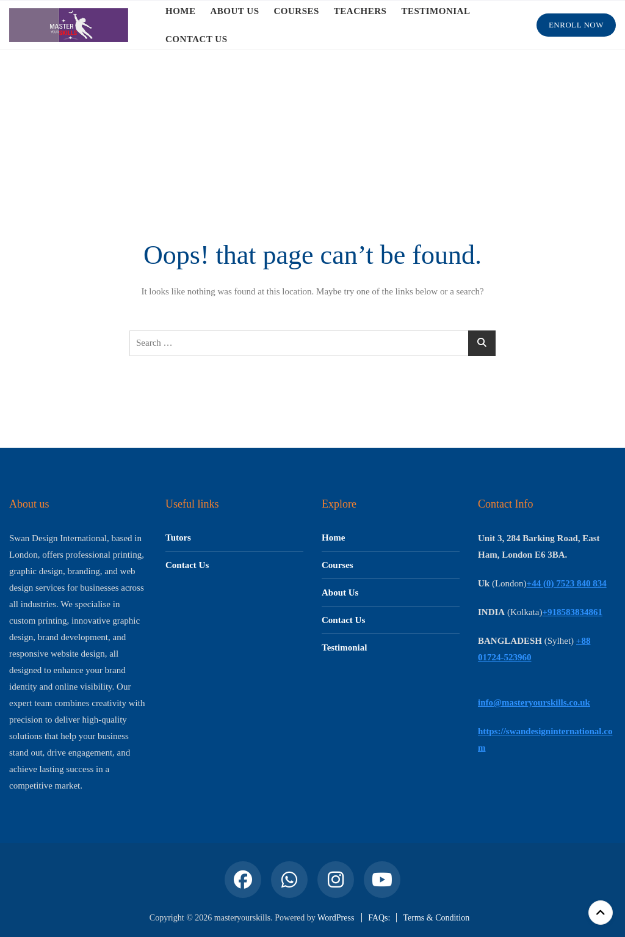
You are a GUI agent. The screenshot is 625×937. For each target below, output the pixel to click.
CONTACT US (196, 39)
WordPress (335, 917)
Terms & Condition (436, 917)
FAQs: (379, 917)
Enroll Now (576, 24)
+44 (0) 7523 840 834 (567, 583)
